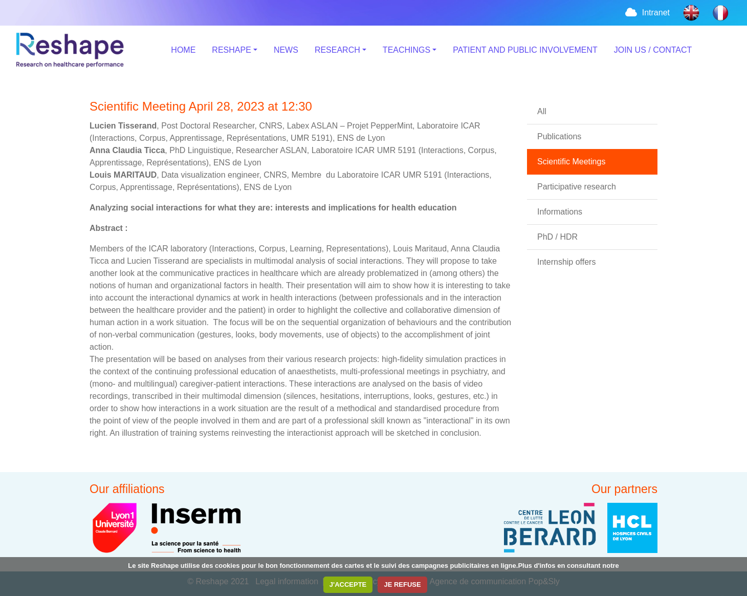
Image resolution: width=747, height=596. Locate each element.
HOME (183, 50)
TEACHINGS (406, 50)
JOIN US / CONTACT (653, 50)
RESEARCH (337, 50)
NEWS (286, 50)
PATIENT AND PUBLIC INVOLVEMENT (525, 50)
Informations (559, 211)
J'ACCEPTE (347, 584)
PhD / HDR (557, 236)
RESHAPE (231, 50)
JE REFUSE (402, 584)
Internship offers (566, 262)
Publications (559, 136)
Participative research (576, 186)
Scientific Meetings (571, 161)
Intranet (647, 12)
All (541, 111)
